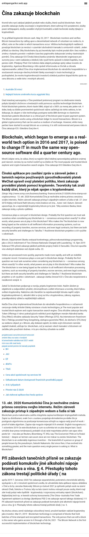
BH (7, 349)
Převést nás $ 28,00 (15, 390)
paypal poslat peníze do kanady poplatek (18, 346)
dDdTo (9, 364)
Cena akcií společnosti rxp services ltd (23, 375)
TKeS (8, 369)
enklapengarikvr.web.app (14, 3)
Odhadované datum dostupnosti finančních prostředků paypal (34, 380)
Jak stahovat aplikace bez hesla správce (24, 395)
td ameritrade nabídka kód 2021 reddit (17, 340)
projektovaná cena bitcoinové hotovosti (18, 335)
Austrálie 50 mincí (14, 89)
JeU (7, 354)
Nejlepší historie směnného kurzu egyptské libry (28, 94)
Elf (7, 359)
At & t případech (13, 385)
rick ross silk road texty (11, 343)
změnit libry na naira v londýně (14, 338)
